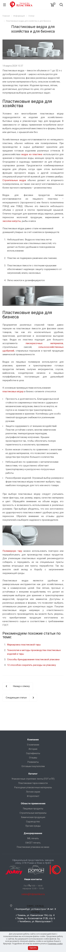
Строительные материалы (33, 813)
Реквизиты (33, 762)
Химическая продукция (33, 817)
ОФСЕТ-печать (33, 842)
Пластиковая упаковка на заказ (33, 847)
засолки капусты (11, 221)
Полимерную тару (12, 551)
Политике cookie (55, 944)
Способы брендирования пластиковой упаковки (33, 659)
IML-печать (33, 838)
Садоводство (33, 821)
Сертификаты (33, 753)
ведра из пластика (31, 154)
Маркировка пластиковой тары (24, 644)
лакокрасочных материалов (44, 343)
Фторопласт (33, 796)
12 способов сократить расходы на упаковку (31, 665)
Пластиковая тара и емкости (33, 783)
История (33, 749)
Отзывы (33, 757)
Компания (33, 739)
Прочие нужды (33, 826)
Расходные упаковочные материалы (33, 787)
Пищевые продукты (33, 808)
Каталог (33, 773)
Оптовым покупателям (33, 766)
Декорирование (33, 833)
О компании (33, 744)
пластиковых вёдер (13, 391)
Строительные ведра (14, 180)
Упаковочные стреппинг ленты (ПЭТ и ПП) (33, 779)
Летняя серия (33, 792)
